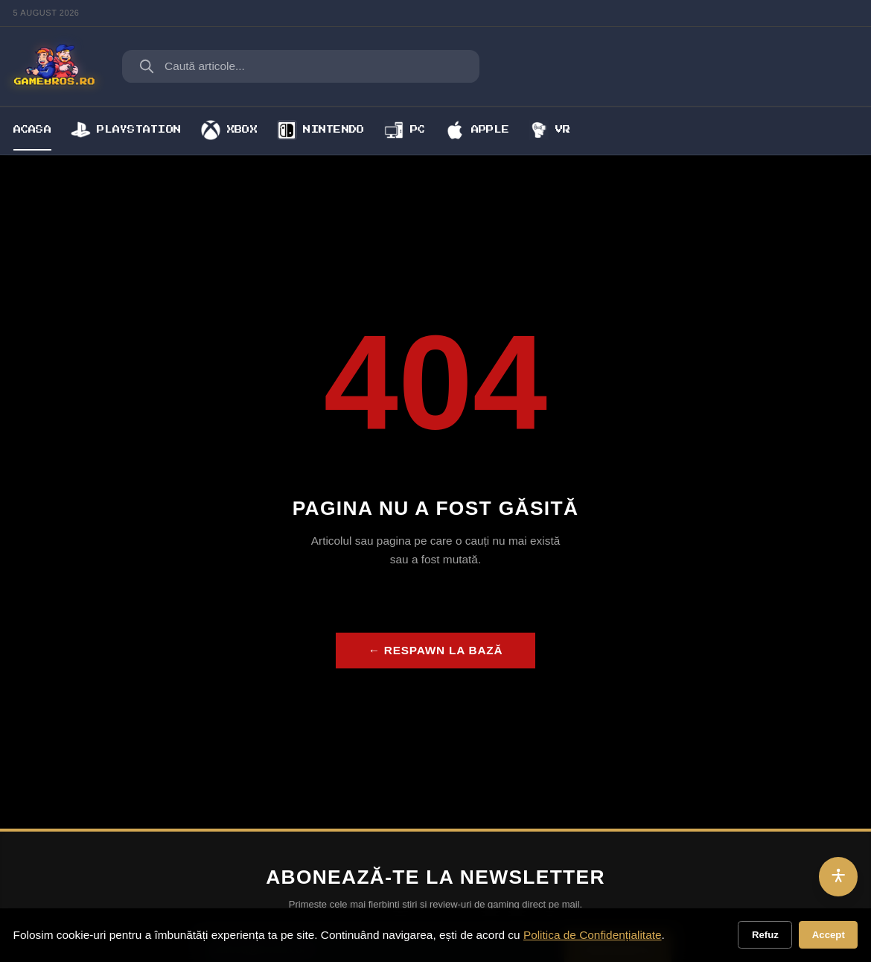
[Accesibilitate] (838, 876)
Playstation (126, 129)
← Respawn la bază (435, 650)
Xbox (229, 129)
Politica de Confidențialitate (592, 934)
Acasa (32, 129)
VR (550, 129)
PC (405, 129)
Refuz (765, 934)
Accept (828, 934)
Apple (477, 129)
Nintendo (320, 129)
